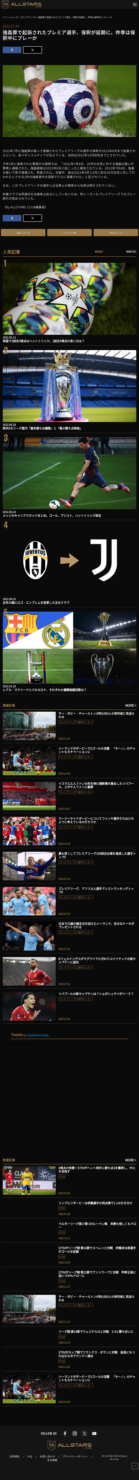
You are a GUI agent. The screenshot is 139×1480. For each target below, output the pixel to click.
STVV (62, 1176)
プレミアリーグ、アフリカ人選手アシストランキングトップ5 (96, 890)
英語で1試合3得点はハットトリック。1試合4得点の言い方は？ (44, 341)
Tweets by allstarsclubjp (19, 1043)
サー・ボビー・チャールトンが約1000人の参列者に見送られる (96, 715)
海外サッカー (85, 722)
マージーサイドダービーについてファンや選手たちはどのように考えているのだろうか (96, 820)
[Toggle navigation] (135, 4)
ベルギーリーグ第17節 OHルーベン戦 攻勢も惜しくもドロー (97, 1225)
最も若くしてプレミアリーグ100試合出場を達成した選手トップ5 (97, 855)
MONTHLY (131, 251)
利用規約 (15, 1456)
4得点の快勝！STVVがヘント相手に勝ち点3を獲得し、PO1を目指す (96, 1169)
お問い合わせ (47, 1456)
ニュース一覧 (69, 232)
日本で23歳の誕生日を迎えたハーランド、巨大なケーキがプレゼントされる (96, 925)
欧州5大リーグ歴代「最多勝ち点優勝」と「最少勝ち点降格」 (43, 428)
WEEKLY (99, 251)
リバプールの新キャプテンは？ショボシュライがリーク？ (96, 993)
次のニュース (115, 232)
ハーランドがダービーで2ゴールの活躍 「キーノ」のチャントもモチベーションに (96, 750)
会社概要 (52, 1460)
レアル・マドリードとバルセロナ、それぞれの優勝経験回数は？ (45, 690)
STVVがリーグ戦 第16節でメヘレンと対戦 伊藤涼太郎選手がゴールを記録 (97, 1249)
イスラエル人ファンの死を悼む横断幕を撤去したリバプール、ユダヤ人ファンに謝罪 (96, 785)
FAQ (29, 1456)
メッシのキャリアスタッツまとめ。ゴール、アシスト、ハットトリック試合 (52, 515)
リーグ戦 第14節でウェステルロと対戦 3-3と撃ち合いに (95, 1331)
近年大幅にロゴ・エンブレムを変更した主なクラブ (36, 602)
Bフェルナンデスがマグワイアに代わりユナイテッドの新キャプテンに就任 (97, 960)
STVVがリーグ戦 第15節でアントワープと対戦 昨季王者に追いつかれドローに (97, 1274)
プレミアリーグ (67, 722)
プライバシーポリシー (75, 1456)
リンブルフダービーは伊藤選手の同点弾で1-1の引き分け (95, 1203)
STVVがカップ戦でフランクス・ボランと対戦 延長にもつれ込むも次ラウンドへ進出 (96, 1354)
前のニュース (23, 232)
